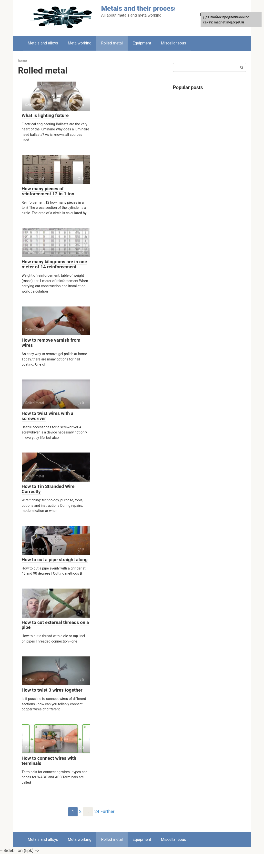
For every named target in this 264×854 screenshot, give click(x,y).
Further (108, 811)
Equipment (141, 43)
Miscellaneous (173, 43)
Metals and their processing (144, 8)
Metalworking (79, 43)
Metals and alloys (43, 43)
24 (96, 811)
